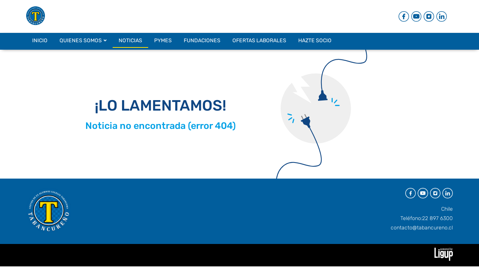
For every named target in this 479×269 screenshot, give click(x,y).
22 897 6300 (437, 218)
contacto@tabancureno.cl (422, 228)
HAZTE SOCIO (315, 40)
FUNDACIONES (202, 40)
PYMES (163, 40)
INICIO (40, 40)
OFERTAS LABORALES (259, 40)
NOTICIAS (130, 40)
